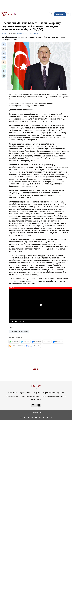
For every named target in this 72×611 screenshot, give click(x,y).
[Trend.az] (9, 14)
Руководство (25, 393)
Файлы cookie (36, 400)
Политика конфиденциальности (54, 396)
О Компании (12, 393)
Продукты (36, 393)
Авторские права (12, 396)
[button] (3, 44)
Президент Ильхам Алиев (19, 331)
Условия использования (30, 396)
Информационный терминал (53, 393)
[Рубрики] (68, 14)
